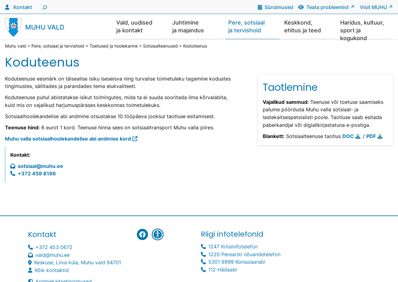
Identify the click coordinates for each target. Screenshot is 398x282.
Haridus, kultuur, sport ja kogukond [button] (362, 29)
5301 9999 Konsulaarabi (236, 262)
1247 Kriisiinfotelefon (233, 247)
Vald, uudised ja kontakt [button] (134, 26)
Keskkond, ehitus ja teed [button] (302, 26)
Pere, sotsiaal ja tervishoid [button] (246, 26)
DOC (348, 137)
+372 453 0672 (53, 248)
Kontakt (22, 7)
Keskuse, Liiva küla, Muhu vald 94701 (77, 263)
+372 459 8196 (37, 174)
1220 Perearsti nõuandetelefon (244, 255)
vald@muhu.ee (52, 255)
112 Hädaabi (222, 270)
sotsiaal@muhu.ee (40, 166)
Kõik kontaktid (52, 271)
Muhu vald (44, 27)
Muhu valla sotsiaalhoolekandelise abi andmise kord (68, 139)
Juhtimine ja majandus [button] (188, 26)
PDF (371, 137)
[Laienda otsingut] (44, 7)
